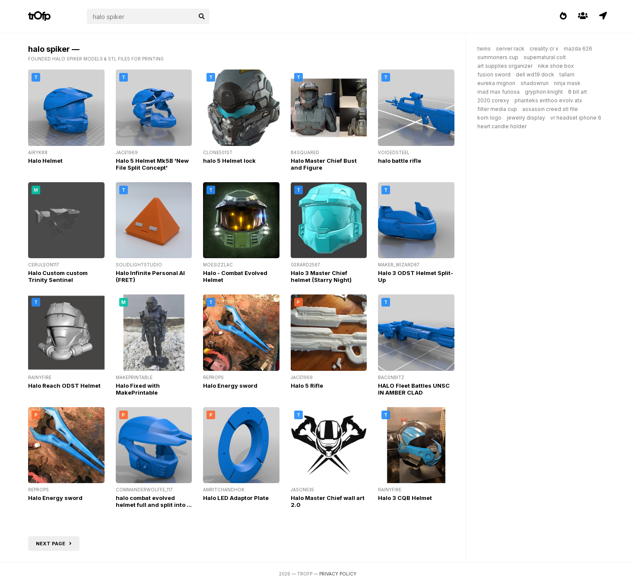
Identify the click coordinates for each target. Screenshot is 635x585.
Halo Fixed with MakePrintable (138, 389)
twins (484, 48)
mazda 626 (578, 48)
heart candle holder (502, 126)
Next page (54, 544)
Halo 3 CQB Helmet (405, 497)
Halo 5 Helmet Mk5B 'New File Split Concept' (152, 164)
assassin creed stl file (550, 109)
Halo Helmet (45, 160)
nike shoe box (556, 66)
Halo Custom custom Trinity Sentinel (58, 276)
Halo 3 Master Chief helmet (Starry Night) (321, 276)
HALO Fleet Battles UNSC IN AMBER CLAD (414, 389)
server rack (510, 48)
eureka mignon (496, 83)
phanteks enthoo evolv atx (548, 100)
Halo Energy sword (230, 385)
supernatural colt (545, 57)
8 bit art (577, 92)
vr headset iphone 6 (575, 117)
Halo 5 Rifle (307, 385)
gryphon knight (544, 92)
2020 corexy (493, 100)
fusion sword (494, 74)
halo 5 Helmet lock (229, 160)
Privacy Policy (337, 573)
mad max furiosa (498, 92)
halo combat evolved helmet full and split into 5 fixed (153, 504)
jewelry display (526, 117)
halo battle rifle (399, 160)
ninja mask (567, 83)
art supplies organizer (505, 66)
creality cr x (544, 48)
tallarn (567, 74)
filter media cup (497, 109)
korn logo (489, 117)
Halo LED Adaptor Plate (236, 497)
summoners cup (497, 57)
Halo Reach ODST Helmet (64, 385)
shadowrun (535, 83)
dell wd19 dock (535, 74)
